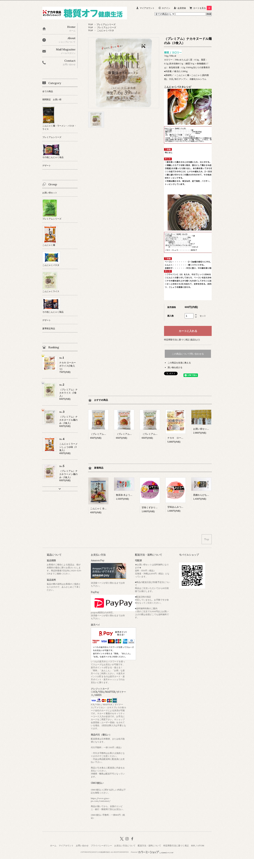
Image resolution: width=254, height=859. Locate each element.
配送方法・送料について (149, 845)
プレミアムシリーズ (106, 24)
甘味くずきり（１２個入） (155, 507)
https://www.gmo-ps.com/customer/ (100, 799)
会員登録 (181, 8)
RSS (193, 845)
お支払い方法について (124, 845)
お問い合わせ (82, 845)
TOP (90, 24)
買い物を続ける (175, 367)
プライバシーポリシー (101, 845)
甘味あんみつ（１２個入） (181, 506)
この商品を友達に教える (179, 362)
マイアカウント (147, 8)
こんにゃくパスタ (105, 30)
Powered (152, 852)
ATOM (200, 845)
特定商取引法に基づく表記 (176, 845)
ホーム (53, 845)
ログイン (166, 8)
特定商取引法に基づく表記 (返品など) (182, 339)
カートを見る (202, 8)
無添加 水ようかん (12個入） (130, 494)
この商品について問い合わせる (188, 354)
